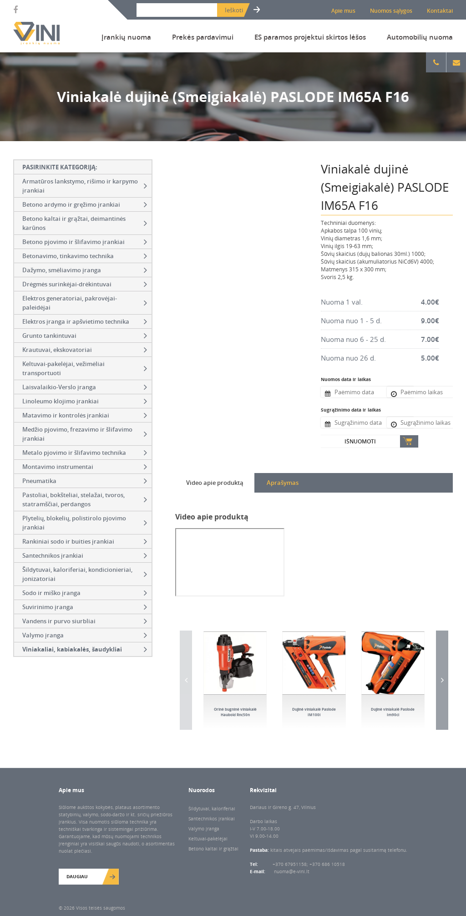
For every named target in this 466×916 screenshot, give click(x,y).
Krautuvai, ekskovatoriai (84, 349)
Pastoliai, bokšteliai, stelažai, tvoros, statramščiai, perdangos (84, 499)
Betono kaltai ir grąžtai (213, 848)
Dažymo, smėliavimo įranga (84, 270)
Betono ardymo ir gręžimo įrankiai (84, 204)
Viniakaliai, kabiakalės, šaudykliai (84, 649)
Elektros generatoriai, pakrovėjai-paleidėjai (84, 302)
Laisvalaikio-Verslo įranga (84, 387)
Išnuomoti (360, 441)
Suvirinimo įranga (84, 606)
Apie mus (343, 11)
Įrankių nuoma (126, 36)
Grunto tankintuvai (84, 335)
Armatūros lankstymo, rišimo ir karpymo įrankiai (84, 185)
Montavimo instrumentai (84, 466)
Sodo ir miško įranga (84, 592)
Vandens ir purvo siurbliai (84, 621)
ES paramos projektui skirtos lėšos (310, 36)
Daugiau (77, 876)
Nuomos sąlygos (391, 11)
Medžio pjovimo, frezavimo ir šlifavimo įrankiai (84, 434)
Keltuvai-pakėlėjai (208, 838)
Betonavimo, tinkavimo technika (84, 255)
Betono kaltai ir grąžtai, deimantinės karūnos (84, 223)
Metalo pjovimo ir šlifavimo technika (84, 452)
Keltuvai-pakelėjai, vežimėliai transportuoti (84, 368)
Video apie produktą (214, 482)
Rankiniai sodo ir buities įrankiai (84, 541)
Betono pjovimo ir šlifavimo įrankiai (84, 241)
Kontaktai (440, 11)
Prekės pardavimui (202, 36)
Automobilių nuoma (420, 36)
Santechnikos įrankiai (84, 555)
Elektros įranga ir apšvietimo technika (84, 321)
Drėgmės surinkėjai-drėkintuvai (84, 284)
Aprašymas (283, 482)
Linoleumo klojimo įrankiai (84, 401)
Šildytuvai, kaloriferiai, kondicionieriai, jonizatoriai (84, 574)
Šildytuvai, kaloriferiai (211, 808)
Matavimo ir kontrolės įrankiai (84, 415)
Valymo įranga (84, 635)
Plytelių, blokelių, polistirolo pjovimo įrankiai (84, 522)
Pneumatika (84, 480)
